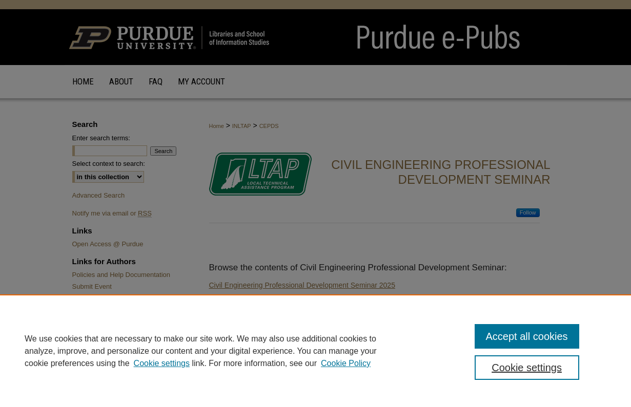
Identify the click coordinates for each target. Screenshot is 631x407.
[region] (315, 350)
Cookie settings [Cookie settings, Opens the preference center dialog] (527, 367)
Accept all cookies (527, 336)
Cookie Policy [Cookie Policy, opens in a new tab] (346, 363)
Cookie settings (162, 363)
